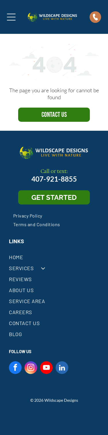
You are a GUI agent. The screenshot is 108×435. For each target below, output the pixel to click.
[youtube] (46, 368)
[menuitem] (28, 215)
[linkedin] (62, 368)
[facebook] (15, 368)
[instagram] (30, 368)
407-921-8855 (54, 179)
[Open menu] (11, 17)
